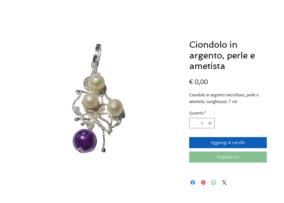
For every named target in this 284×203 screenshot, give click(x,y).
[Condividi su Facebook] (192, 182)
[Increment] (210, 123)
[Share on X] (224, 182)
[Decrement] (193, 123)
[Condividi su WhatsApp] (214, 182)
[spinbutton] (202, 123)
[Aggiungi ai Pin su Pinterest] (203, 182)
